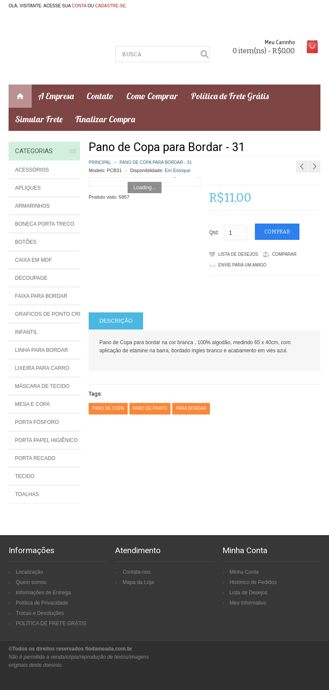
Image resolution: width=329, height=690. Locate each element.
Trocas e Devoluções (40, 613)
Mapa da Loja (138, 582)
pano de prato (150, 408)
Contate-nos (136, 572)
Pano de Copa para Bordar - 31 (155, 162)
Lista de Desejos (238, 254)
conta (79, 5)
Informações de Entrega (43, 593)
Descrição (115, 321)
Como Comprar (152, 96)
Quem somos (31, 582)
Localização (29, 572)
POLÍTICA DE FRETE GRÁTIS (51, 623)
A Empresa (56, 96)
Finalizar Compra (105, 119)
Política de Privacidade (42, 603)
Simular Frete (39, 119)
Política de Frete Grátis (230, 96)
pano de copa (108, 408)
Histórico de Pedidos (253, 582)
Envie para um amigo (242, 265)
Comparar (284, 254)
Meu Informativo (248, 603)
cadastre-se (110, 5)
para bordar (191, 408)
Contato (100, 96)
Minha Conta (244, 572)
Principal (100, 162)
